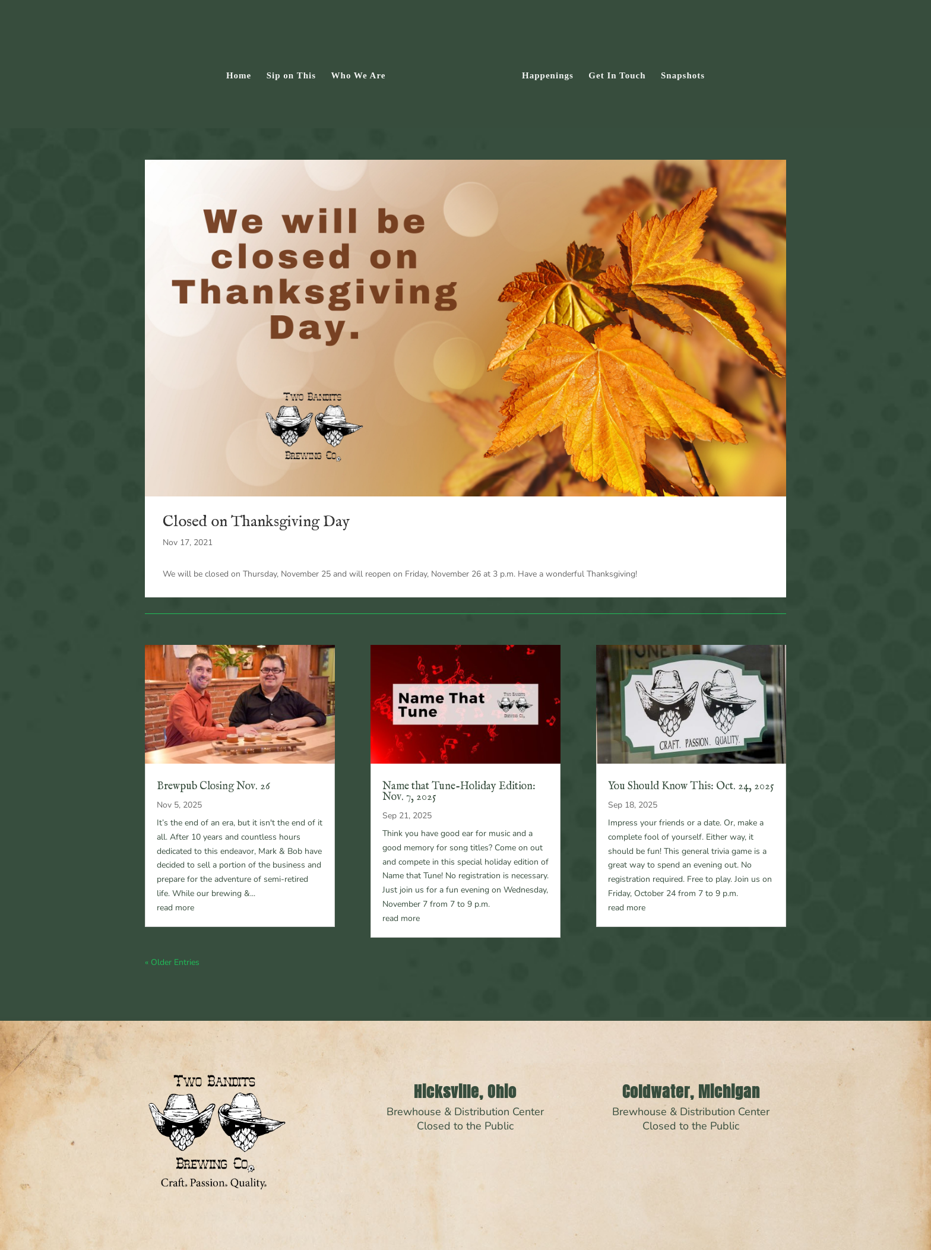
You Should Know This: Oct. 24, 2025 (691, 786)
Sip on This (291, 75)
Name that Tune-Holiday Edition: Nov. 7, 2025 (459, 792)
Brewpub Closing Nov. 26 (213, 786)
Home (238, 75)
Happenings (548, 75)
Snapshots (683, 75)
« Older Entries (172, 962)
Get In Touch (616, 75)
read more (175, 907)
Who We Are (358, 75)
